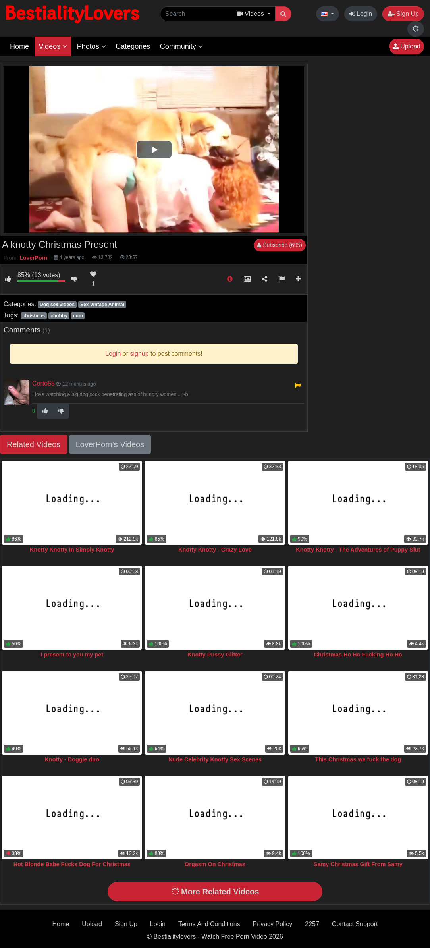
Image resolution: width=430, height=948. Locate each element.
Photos (91, 46)
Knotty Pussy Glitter (214, 654)
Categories (133, 46)
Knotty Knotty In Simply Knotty (72, 549)
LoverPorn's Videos (110, 444)
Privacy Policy (273, 924)
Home (19, 46)
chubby (58, 316)
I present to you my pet (71, 654)
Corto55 (43, 383)
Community (181, 46)
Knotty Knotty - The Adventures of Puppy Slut (358, 549)
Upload (406, 46)
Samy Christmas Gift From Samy (358, 864)
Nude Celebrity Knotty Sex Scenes (215, 759)
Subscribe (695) (279, 245)
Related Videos (33, 444)
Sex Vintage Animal (102, 304)
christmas (33, 316)
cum (78, 316)
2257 (312, 924)
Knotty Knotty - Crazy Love (215, 549)
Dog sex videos (57, 304)
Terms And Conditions (209, 924)
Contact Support (355, 924)
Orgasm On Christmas (215, 864)
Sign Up (403, 13)
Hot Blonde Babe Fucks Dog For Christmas (72, 864)
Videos (53, 46)
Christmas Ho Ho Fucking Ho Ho (358, 654)
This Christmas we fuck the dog (358, 759)
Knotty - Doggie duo (71, 759)
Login (360, 13)
